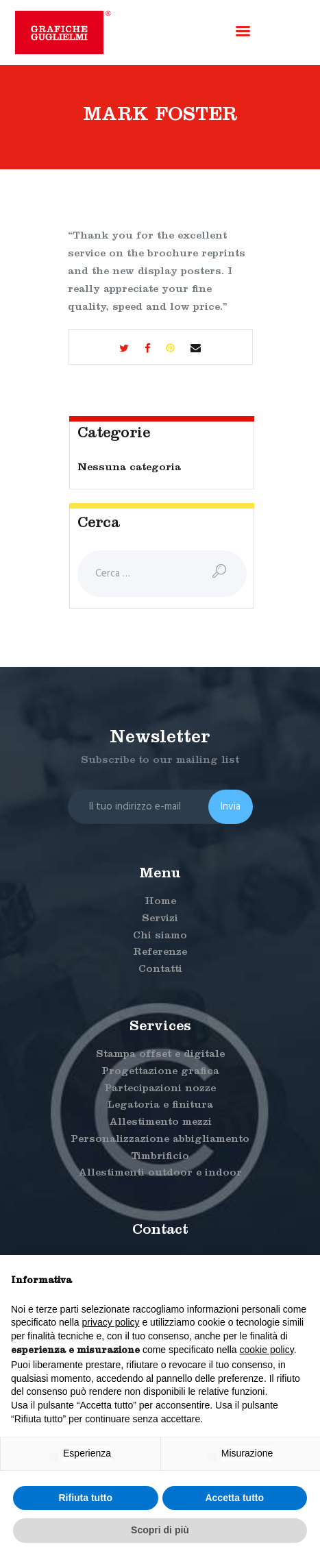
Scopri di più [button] (160, 1529)
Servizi (160, 919)
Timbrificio (160, 1157)
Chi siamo (160, 937)
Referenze (160, 953)
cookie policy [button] (267, 1349)
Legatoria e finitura (160, 1106)
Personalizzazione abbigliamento (160, 1140)
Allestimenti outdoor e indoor (160, 1174)
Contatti (160, 970)
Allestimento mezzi (160, 1123)
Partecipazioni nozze (160, 1089)
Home (160, 902)
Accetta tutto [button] (234, 1497)
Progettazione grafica (160, 1072)
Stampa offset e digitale (160, 1055)
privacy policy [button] (111, 1322)
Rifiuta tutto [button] (85, 1497)
